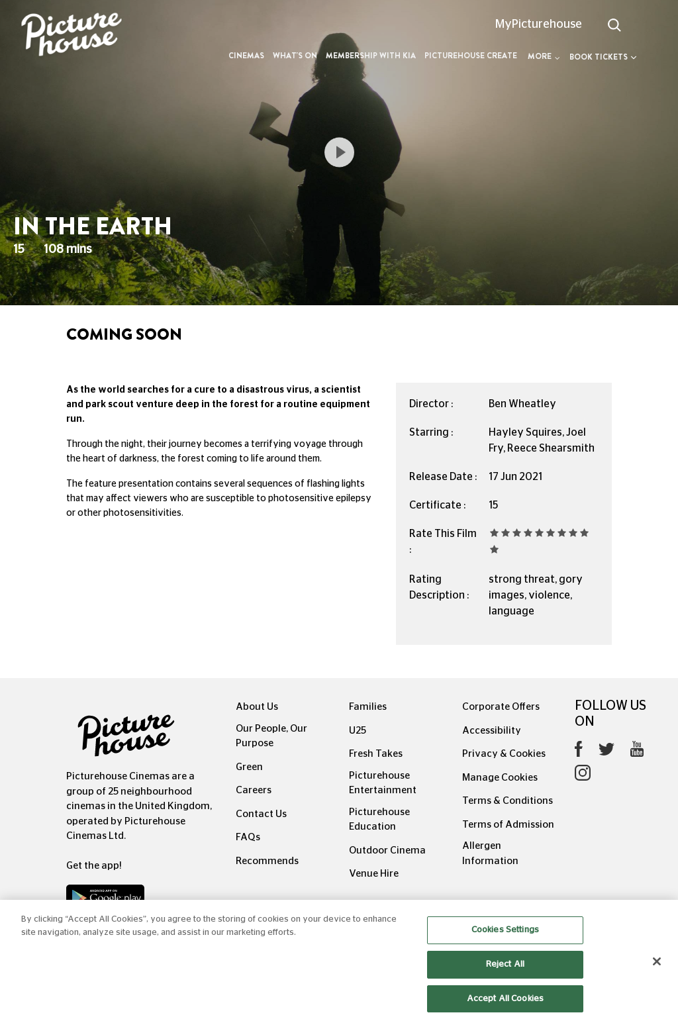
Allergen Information (490, 853)
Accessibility (491, 731)
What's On (295, 56)
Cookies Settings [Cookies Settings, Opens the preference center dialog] (505, 945)
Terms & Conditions (507, 801)
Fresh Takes (376, 754)
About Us (257, 707)
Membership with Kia (371, 56)
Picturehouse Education (379, 819)
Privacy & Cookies (504, 754)
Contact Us (261, 814)
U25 (357, 731)
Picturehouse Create (470, 56)
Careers (253, 790)
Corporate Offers (501, 707)
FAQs (248, 837)
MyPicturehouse (538, 24)
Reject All (505, 979)
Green (249, 767)
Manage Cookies (500, 778)
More (544, 56)
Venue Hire (374, 874)
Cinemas (246, 56)
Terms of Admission (508, 825)
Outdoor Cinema (387, 850)
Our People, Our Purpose (271, 736)
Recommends (267, 861)
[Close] (656, 976)
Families (368, 707)
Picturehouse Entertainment (382, 783)
